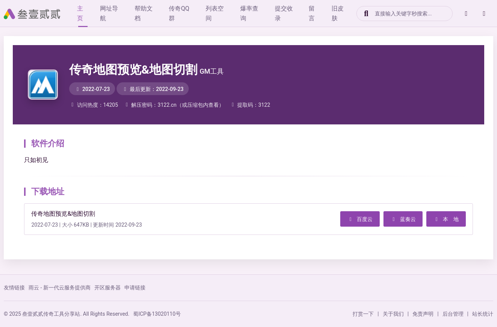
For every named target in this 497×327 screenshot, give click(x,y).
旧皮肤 (347, 13)
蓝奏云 (401, 219)
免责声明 (422, 314)
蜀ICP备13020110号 (157, 314)
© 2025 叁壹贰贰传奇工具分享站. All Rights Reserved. (66, 314)
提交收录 (291, 13)
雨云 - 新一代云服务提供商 (60, 288)
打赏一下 (363, 314)
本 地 (445, 219)
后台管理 (453, 314)
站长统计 (482, 314)
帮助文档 (148, 13)
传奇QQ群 (184, 13)
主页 (83, 13)
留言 (321, 13)
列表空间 (221, 13)
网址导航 (112, 13)
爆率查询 (256, 13)
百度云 (357, 219)
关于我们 (393, 314)
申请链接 (134, 288)
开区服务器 (107, 288)
